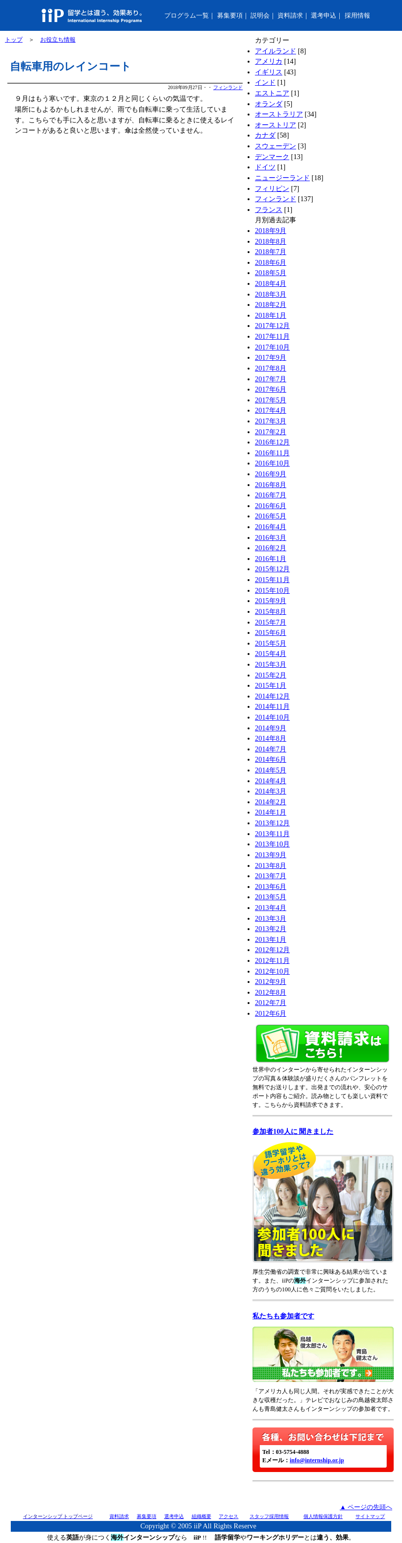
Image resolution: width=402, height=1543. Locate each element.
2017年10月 (272, 347)
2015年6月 (270, 632)
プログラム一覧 (186, 15)
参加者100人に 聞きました (292, 1131)
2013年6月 (270, 886)
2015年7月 (270, 622)
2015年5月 (270, 643)
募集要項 (230, 15)
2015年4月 (270, 653)
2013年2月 (270, 929)
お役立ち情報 (57, 39)
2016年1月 (270, 558)
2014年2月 (270, 802)
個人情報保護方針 (323, 1516)
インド (265, 82)
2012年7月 (270, 1002)
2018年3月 (270, 294)
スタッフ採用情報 (269, 1516)
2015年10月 (272, 590)
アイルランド (275, 51)
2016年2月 (270, 548)
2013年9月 (270, 855)
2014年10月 (272, 717)
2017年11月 (272, 336)
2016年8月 (270, 485)
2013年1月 (270, 939)
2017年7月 (270, 379)
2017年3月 (270, 421)
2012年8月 (270, 992)
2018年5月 (270, 273)
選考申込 (323, 15)
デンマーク (272, 157)
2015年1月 (270, 685)
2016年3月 (270, 537)
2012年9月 (270, 981)
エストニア (272, 93)
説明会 (260, 15)
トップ (14, 39)
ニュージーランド (282, 178)
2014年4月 (270, 781)
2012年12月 (272, 950)
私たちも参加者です (283, 1316)
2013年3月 (270, 918)
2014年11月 (272, 706)
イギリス (268, 72)
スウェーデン (275, 146)
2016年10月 (272, 463)
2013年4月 (270, 908)
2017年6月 (270, 389)
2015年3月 (270, 664)
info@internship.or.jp (317, 1460)
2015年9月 (270, 601)
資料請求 (290, 15)
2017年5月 (270, 400)
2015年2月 (270, 675)
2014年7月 (270, 749)
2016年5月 (270, 516)
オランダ (268, 104)
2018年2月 (270, 304)
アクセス (228, 1516)
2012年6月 (270, 1013)
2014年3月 (270, 791)
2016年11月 (272, 453)
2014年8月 (270, 738)
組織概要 (201, 1516)
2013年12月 (272, 823)
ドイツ (265, 167)
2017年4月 (270, 410)
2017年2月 (270, 432)
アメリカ (268, 61)
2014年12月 (272, 696)
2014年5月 (270, 770)
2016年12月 (272, 442)
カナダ (265, 135)
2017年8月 (270, 368)
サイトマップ (370, 1516)
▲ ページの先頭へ (366, 1507)
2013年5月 (270, 897)
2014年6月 (270, 759)
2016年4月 (270, 527)
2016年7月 (270, 495)
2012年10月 (272, 971)
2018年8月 (270, 241)
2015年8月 (270, 611)
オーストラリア (279, 114)
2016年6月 (270, 506)
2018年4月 (270, 283)
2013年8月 (270, 865)
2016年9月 (270, 474)
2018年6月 (270, 262)
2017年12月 (272, 325)
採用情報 (357, 15)
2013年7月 (270, 876)
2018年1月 (270, 315)
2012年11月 (272, 960)
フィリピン (272, 188)
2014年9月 (270, 728)
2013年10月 (272, 844)
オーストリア (275, 125)
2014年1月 (270, 812)
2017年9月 (270, 357)
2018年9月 (270, 230)
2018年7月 (270, 252)
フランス (268, 209)
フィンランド (228, 87)
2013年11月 (272, 834)
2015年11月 (272, 580)
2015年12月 (272, 569)
